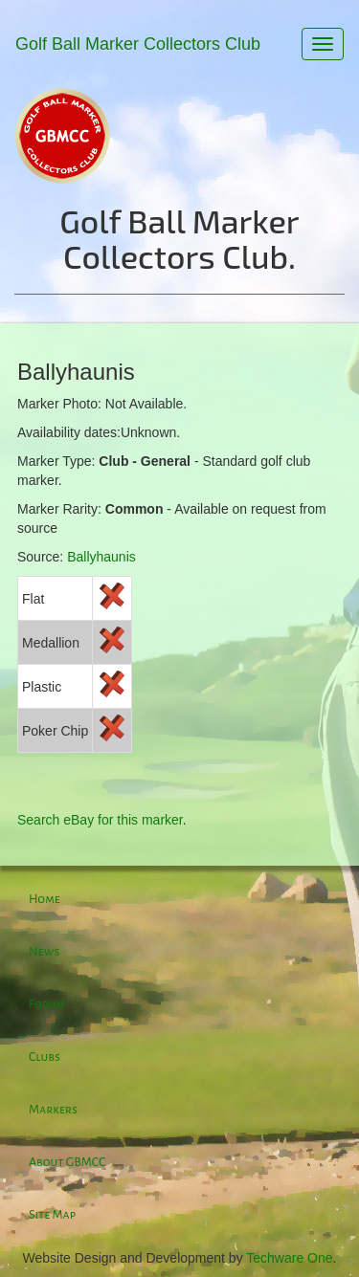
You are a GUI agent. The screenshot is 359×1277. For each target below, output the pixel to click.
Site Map (52, 1215)
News (44, 951)
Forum (47, 1004)
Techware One (289, 1258)
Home (44, 899)
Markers (53, 1109)
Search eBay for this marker (100, 819)
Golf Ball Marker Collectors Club (137, 44)
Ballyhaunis (101, 556)
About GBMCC (67, 1162)
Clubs (44, 1057)
